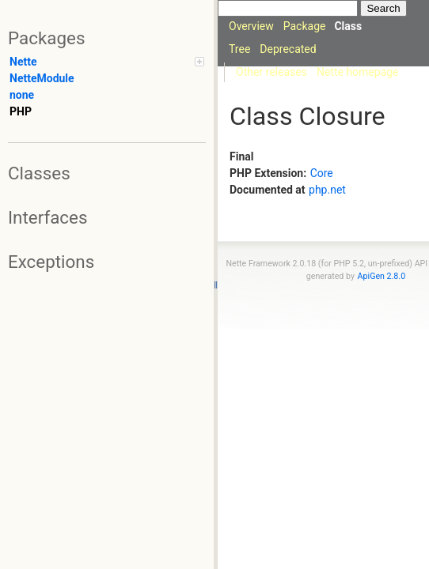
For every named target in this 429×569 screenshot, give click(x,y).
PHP (20, 111)
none (21, 95)
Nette (106, 61)
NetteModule (41, 78)
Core (321, 173)
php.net (327, 189)
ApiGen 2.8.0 (382, 276)
